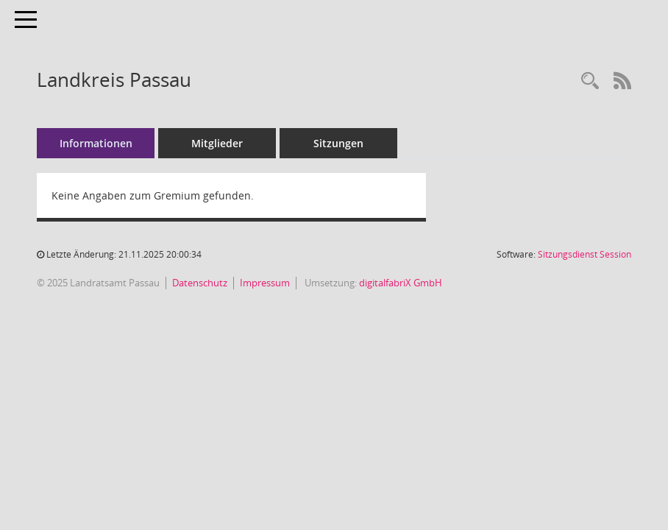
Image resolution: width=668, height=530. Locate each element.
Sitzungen (338, 143)
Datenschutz (199, 282)
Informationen (96, 143)
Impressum (265, 282)
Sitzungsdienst (584, 254)
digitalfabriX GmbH (400, 282)
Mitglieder (217, 143)
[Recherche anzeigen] (590, 81)
